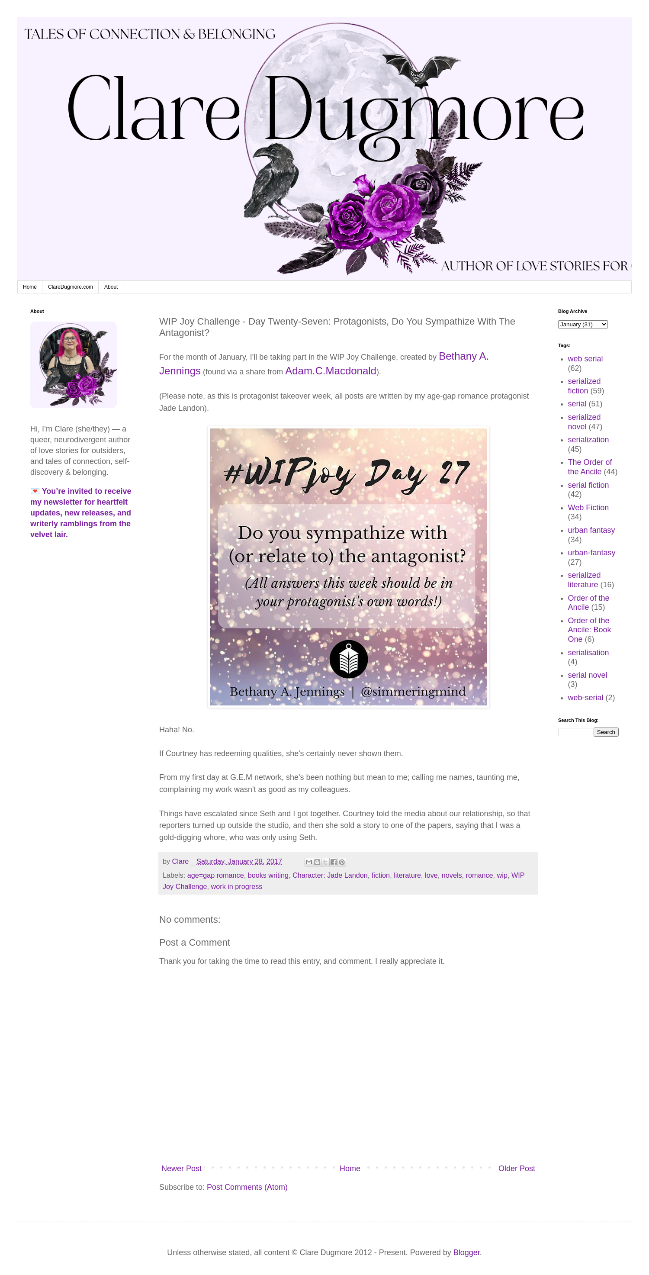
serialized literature (584, 580)
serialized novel (584, 422)
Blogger (466, 1252)
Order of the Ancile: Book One (589, 630)
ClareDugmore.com (70, 287)
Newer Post (181, 1168)
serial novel (587, 675)
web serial (585, 358)
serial (577, 403)
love (431, 875)
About (111, 287)
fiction (381, 875)
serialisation (588, 652)
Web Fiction (588, 507)
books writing (268, 875)
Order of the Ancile (589, 603)
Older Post (516, 1168)
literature (407, 875)
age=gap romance (215, 875)
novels (452, 875)
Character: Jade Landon (330, 875)
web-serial (586, 697)
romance (479, 875)
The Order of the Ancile (590, 467)
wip (502, 875)
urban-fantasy (592, 552)
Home (30, 287)
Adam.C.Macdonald (330, 371)
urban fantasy (591, 530)
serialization (588, 439)
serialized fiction (584, 386)
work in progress (237, 886)
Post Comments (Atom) (247, 1187)
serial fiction (588, 485)
